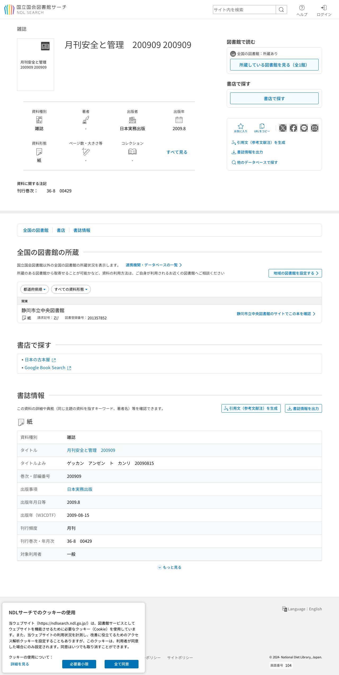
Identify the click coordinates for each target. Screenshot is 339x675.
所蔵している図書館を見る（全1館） (274, 64)
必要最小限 (79, 664)
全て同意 (121, 664)
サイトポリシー (180, 657)
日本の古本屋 (40, 359)
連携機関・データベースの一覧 (155, 265)
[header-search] (250, 9)
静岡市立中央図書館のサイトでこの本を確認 (277, 314)
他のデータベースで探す (254, 162)
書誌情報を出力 (247, 152)
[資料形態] (71, 289)
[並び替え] (34, 289)
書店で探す (274, 98)
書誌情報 (81, 230)
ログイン (324, 10)
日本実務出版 (79, 489)
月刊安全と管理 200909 (91, 450)
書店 (61, 230)
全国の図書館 (35, 230)
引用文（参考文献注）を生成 (258, 142)
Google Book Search (48, 367)
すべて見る (177, 152)
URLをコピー (262, 128)
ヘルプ (301, 10)
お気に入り (240, 128)
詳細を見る (20, 664)
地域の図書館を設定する (297, 273)
